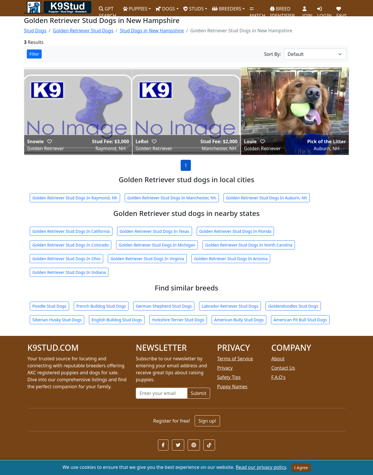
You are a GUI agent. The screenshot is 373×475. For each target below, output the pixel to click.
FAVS (341, 10)
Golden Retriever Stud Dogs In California (71, 231)
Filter (34, 54)
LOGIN (324, 10)
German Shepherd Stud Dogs (164, 306)
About (277, 358)
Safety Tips (229, 377)
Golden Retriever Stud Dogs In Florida (235, 231)
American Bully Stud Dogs (239, 319)
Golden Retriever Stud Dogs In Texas (154, 231)
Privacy (225, 368)
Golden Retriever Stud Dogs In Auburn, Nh (266, 198)
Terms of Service (235, 358)
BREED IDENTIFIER (282, 10)
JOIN (307, 10)
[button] (163, 445)
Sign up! (207, 421)
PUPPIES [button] (135, 9)
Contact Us (283, 368)
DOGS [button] (165, 9)
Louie (251, 141)
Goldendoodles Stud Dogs (293, 306)
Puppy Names (232, 386)
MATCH (257, 10)
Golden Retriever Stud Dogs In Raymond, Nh (74, 198)
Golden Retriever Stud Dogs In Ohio (66, 258)
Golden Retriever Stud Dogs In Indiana (69, 272)
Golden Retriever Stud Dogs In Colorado (70, 245)
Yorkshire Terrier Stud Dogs (178, 319)
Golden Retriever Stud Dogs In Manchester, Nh (171, 198)
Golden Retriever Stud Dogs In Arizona (231, 258)
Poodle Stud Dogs (49, 306)
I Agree (301, 467)
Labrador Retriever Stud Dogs (230, 306)
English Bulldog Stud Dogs (117, 319)
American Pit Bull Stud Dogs (300, 319)
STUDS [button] (193, 9)
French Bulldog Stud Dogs (101, 306)
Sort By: (272, 54)
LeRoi (142, 141)
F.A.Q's (278, 377)
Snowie (36, 141)
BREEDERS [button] (227, 9)
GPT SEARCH (107, 10)
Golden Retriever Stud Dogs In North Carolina (248, 245)
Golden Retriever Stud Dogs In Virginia (147, 258)
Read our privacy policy (261, 467)
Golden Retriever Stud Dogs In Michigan (157, 245)
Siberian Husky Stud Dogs (57, 319)
